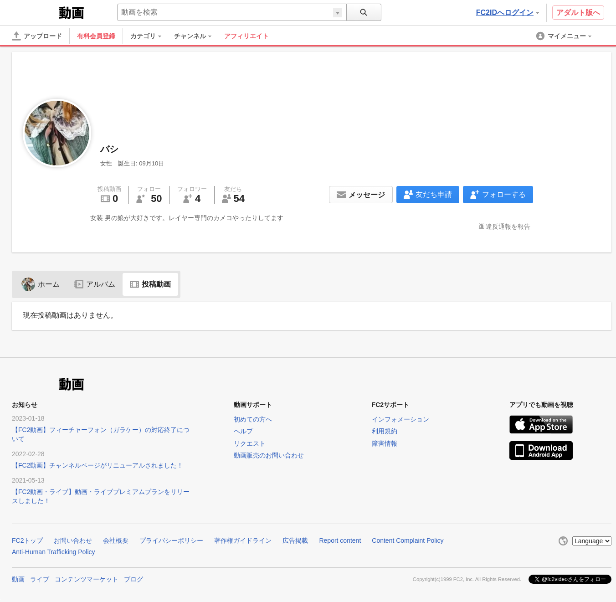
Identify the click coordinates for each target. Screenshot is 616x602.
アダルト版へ (578, 12)
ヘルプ (243, 431)
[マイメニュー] (564, 36)
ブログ (133, 579)
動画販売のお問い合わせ (269, 455)
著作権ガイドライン (243, 540)
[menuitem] (150, 36)
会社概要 (115, 540)
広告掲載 (295, 540)
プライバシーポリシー (171, 540)
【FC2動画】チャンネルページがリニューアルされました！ (97, 465)
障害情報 (384, 443)
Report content (340, 540)
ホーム (40, 284)
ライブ (39, 579)
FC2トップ (27, 540)
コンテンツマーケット (86, 579)
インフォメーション (400, 419)
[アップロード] (37, 36)
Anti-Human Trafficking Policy (53, 552)
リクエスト (250, 443)
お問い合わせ (73, 540)
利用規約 (384, 431)
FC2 (34, 12)
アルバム (94, 284)
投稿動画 (150, 284)
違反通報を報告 (508, 226)
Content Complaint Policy (407, 540)
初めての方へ (253, 419)
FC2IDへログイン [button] (507, 12)
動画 (18, 579)
